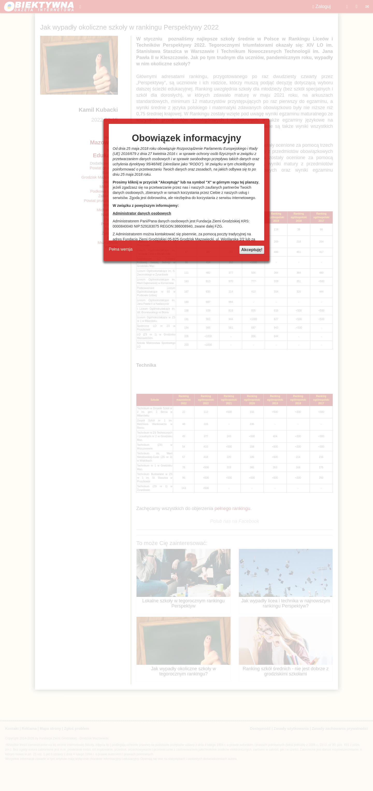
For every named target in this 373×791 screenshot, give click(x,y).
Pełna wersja (121, 249)
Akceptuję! (251, 250)
